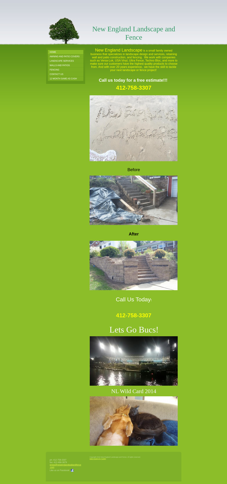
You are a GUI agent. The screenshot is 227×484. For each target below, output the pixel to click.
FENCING (54, 70)
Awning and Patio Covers (64, 56)
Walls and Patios (60, 65)
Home (53, 52)
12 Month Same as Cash (63, 78)
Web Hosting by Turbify (98, 459)
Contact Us (56, 74)
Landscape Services (62, 61)
